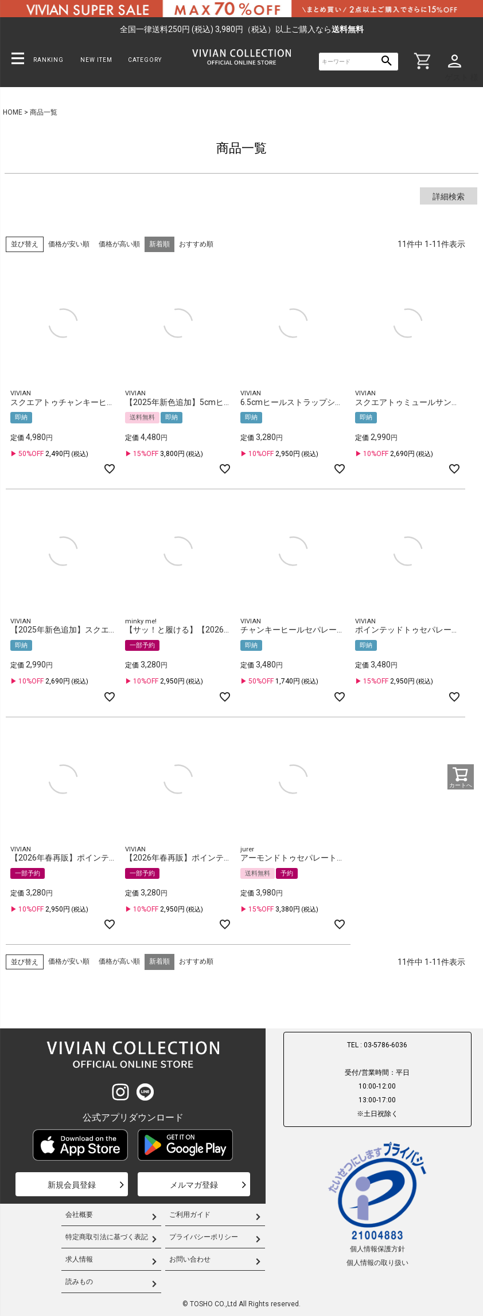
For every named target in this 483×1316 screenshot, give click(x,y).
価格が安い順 (68, 244)
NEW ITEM (96, 60)
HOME (12, 112)
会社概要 (79, 1215)
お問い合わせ (190, 1259)
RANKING (48, 60)
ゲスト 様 (461, 77)
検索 (386, 61)
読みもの (79, 1282)
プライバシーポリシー (203, 1237)
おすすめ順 (196, 244)
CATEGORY (145, 60)
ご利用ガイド (190, 1215)
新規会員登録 (72, 1184)
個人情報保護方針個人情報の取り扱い (377, 1203)
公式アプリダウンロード (133, 1117)
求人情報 (79, 1259)
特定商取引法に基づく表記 (106, 1237)
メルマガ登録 (194, 1184)
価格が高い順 (119, 244)
